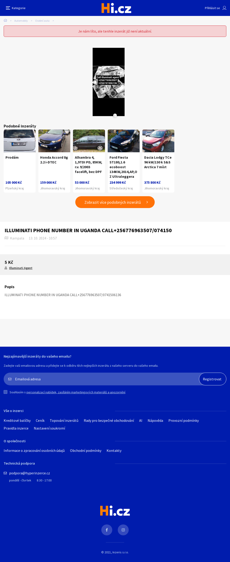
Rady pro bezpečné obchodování (109, 420)
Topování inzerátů (64, 420)
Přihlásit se (212, 8)
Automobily (21, 20)
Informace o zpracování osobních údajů (34, 450)
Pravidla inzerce (16, 428)
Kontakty (114, 450)
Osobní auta (42, 20)
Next (114, 115)
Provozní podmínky (183, 420)
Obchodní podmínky (85, 450)
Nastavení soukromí (49, 428)
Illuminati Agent (20, 268)
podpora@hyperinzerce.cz (29, 473)
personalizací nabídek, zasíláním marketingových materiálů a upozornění (75, 392)
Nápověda (155, 420)
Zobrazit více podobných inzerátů (112, 202)
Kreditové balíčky (17, 420)
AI (140, 420)
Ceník (40, 420)
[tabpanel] (108, 82)
